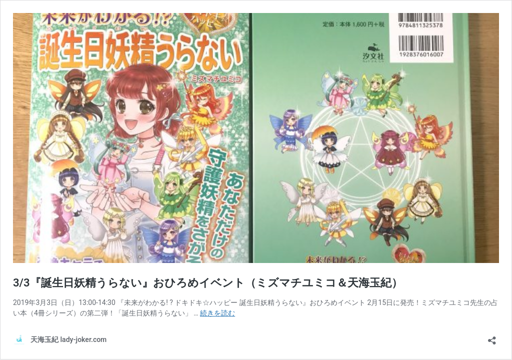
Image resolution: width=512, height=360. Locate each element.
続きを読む (217, 313)
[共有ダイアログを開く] (492, 337)
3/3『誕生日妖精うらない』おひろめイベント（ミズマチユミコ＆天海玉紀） (207, 282)
